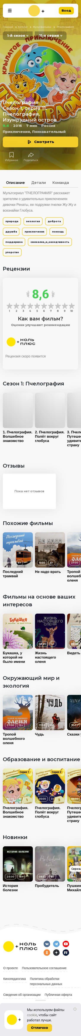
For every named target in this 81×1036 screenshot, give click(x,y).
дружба (11, 231)
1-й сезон (16, 36)
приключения (34, 231)
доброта (54, 221)
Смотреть (44, 142)
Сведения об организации (22, 994)
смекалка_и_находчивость (49, 241)
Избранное (11, 160)
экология (33, 221)
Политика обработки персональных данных (46, 981)
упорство (12, 252)
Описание (15, 183)
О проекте (10, 968)
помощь (58, 231)
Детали (38, 183)
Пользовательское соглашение (44, 968)
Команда (60, 183)
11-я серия (49, 36)
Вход (66, 10)
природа (11, 221)
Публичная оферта (58, 994)
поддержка (14, 241)
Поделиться (31, 160)
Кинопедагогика (14, 979)
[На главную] (36, 10)
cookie (32, 1015)
